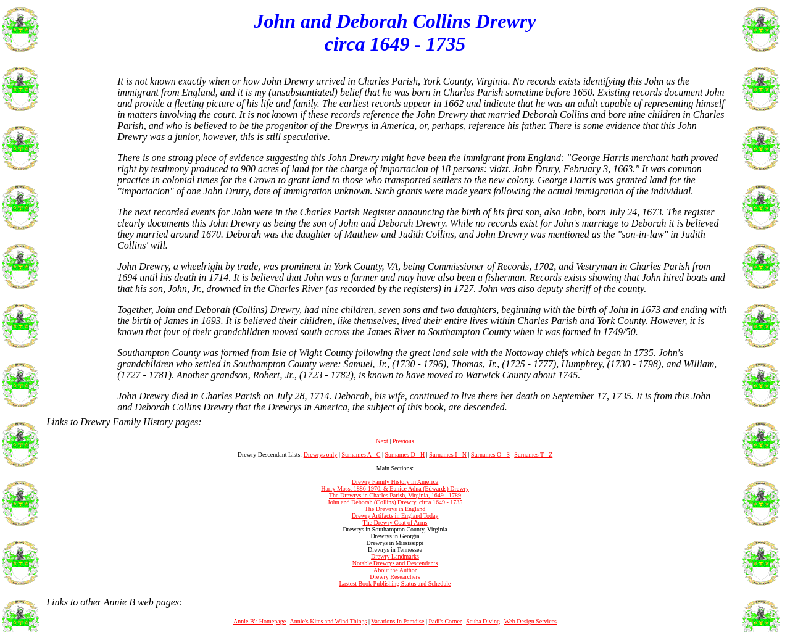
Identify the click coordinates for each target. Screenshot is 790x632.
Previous (403, 441)
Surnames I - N (448, 454)
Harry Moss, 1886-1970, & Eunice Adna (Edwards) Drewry (395, 488)
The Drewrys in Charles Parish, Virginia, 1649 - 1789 (395, 495)
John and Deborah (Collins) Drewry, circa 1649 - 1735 (395, 502)
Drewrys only (321, 454)
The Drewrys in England (395, 508)
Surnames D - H (405, 454)
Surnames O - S (490, 454)
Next (382, 441)
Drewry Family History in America (395, 481)
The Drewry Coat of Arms (395, 522)
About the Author (395, 570)
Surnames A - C (360, 454)
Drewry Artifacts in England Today (395, 515)
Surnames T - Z (533, 454)
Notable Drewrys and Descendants (395, 563)
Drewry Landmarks (395, 556)
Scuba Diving (483, 621)
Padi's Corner (445, 621)
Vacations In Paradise (397, 621)
